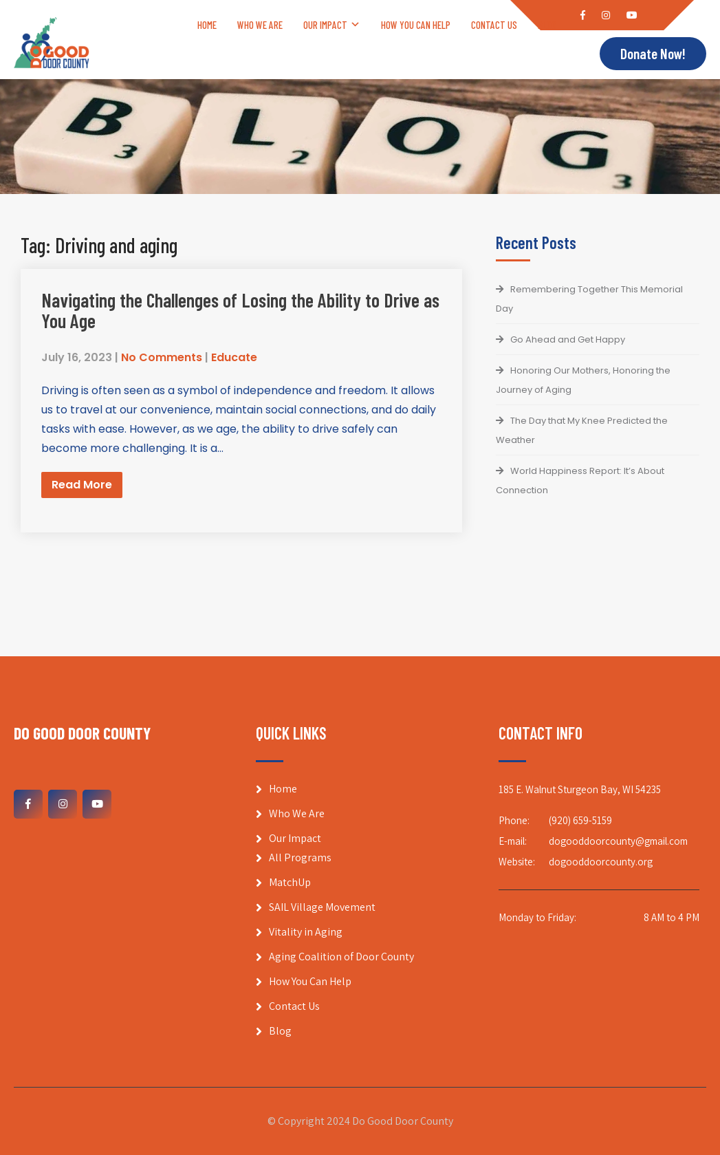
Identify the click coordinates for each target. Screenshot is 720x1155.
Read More (82, 485)
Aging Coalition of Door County (341, 956)
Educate (234, 357)
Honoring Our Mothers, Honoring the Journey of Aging (583, 380)
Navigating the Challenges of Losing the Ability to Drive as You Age (240, 310)
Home (207, 25)
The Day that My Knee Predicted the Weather (582, 430)
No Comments (161, 357)
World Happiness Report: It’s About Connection (580, 480)
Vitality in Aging (305, 932)
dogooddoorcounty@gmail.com (618, 841)
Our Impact (325, 25)
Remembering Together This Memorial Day (589, 299)
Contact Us (494, 25)
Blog (547, 25)
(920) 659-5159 (580, 820)
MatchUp (290, 882)
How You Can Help (415, 25)
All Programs (300, 857)
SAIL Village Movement (322, 907)
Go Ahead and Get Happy (567, 339)
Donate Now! (653, 54)
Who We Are (260, 25)
